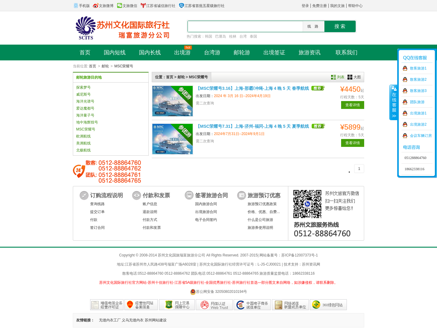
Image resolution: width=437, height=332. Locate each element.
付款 (93, 220)
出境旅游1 (418, 113)
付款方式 (150, 220)
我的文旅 (337, 6)
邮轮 (105, 66)
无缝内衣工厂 (110, 320)
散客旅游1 (418, 68)
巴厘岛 (220, 36)
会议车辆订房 (421, 136)
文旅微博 (103, 6)
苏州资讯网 (311, 264)
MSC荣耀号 (124, 66)
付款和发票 (152, 227)
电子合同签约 (206, 220)
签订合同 (97, 227)
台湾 (243, 36)
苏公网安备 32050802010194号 (218, 292)
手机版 (81, 6)
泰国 (253, 36)
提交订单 (97, 212)
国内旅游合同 (206, 204)
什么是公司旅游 (260, 220)
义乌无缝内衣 (133, 320)
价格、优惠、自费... (264, 212)
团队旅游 (417, 102)
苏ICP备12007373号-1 (299, 255)
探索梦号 (83, 87)
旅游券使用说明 (260, 227)
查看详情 (352, 105)
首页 (92, 66)
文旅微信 (127, 6)
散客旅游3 (418, 91)
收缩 (393, 102)
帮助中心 (355, 6)
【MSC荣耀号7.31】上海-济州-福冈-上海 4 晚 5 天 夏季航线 (252, 126)
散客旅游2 (418, 79)
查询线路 (97, 204)
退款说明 (150, 212)
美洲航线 (83, 143)
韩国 (208, 36)
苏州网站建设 (156, 320)
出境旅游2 (418, 124)
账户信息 (150, 204)
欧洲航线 (83, 136)
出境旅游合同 (206, 212)
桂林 (232, 36)
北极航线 (83, 150)
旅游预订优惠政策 (262, 204)
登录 (305, 6)
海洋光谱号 (85, 101)
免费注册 (319, 6)
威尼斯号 (83, 94)
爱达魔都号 (85, 108)
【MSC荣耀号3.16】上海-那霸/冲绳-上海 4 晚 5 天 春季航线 (252, 88)
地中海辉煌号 (87, 122)
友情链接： (85, 320)
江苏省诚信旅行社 (157, 6)
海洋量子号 (85, 115)
